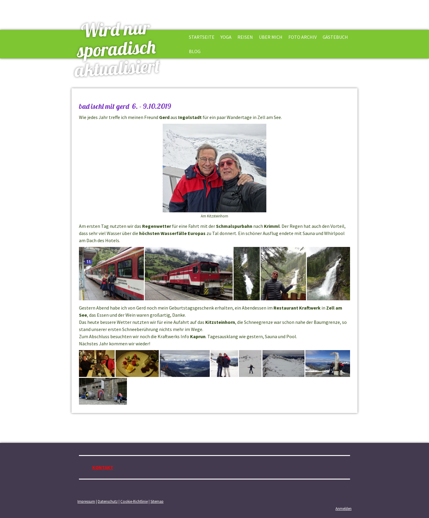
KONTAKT (102, 467)
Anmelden (343, 508)
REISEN (245, 37)
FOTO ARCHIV (302, 37)
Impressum (86, 501)
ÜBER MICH (270, 37)
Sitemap (157, 501)
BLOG (194, 51)
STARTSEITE (201, 37)
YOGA (225, 37)
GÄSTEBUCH (335, 37)
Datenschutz (108, 501)
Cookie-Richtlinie (134, 501)
